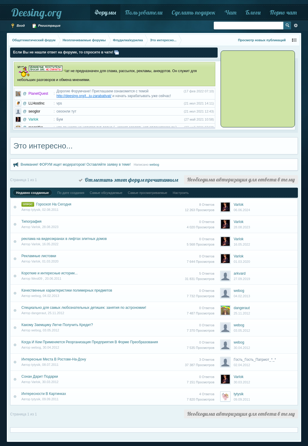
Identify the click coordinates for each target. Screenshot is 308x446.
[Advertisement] (258, 88)
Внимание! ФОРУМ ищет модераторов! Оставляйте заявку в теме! (76, 164)
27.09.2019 (242, 279)
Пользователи (144, 12)
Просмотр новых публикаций (262, 40)
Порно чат (283, 12)
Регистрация (46, 25)
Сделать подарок (194, 12)
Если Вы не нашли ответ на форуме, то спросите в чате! (63, 52)
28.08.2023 (242, 227)
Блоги (253, 12)
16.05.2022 (242, 244)
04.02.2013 (242, 296)
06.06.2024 (242, 210)
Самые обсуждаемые (106, 192)
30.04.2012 (242, 347)
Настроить (181, 192)
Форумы (105, 12)
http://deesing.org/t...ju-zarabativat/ (83, 96)
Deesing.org (36, 12)
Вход (17, 25)
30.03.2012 (242, 382)
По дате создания (70, 192)
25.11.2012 (242, 313)
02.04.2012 (242, 365)
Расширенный (296, 25)
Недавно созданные (32, 192)
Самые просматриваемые (147, 192)
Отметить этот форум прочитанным (128, 179)
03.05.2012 (242, 330)
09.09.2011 (242, 399)
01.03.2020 (242, 261)
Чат (230, 12)
